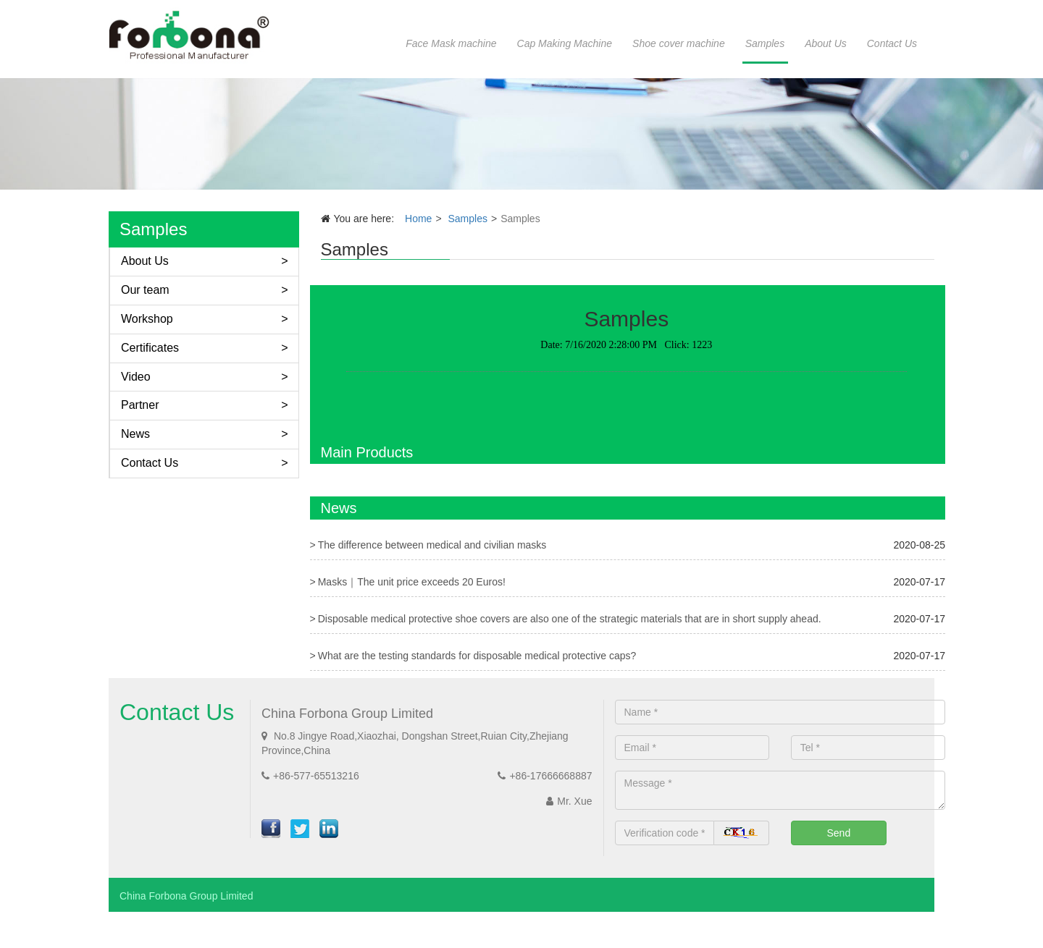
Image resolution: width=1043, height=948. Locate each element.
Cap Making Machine (565, 43)
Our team (145, 290)
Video (136, 377)
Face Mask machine (451, 43)
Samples (764, 43)
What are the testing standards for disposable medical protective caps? (477, 655)
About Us (826, 43)
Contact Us (892, 43)
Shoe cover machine (678, 43)
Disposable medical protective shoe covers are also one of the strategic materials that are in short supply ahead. (569, 619)
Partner (140, 405)
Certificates (150, 348)
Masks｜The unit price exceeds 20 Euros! (412, 582)
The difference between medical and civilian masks (432, 545)
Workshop (147, 319)
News (135, 434)
